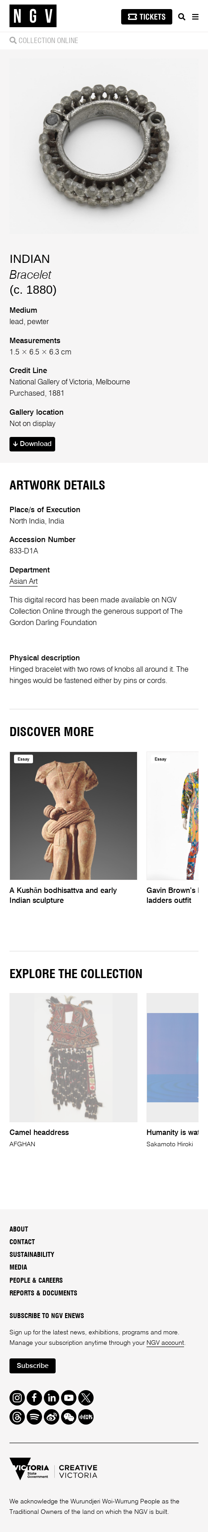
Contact (22, 1242)
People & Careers (36, 1280)
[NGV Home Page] (33, 16)
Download (32, 444)
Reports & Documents (43, 1293)
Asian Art (23, 582)
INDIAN (29, 259)
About (18, 1229)
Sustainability (31, 1254)
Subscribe (33, 1366)
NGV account (165, 1343)
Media (18, 1267)
